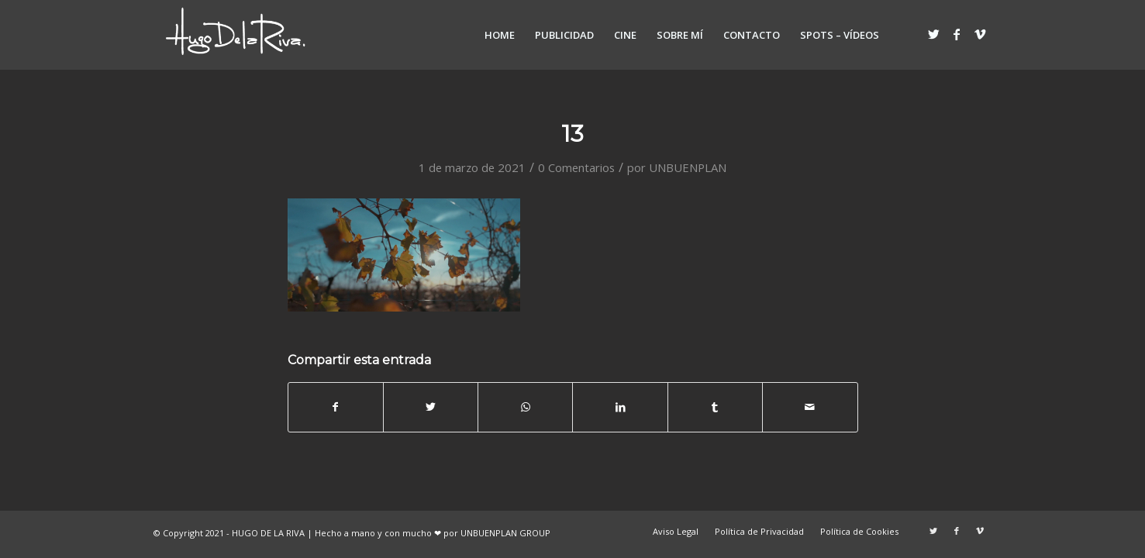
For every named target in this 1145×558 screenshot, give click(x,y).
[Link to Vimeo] (980, 34)
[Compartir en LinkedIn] (620, 407)
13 (572, 133)
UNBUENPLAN (687, 167)
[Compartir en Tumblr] (715, 407)
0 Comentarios (576, 167)
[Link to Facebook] (956, 34)
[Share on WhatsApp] (525, 407)
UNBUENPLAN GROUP (505, 533)
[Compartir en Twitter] (431, 407)
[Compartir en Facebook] (335, 407)
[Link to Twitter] (933, 34)
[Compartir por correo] (810, 407)
